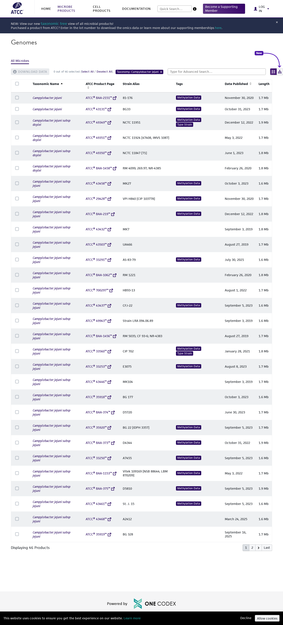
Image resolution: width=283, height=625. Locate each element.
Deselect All (104, 71)
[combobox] (174, 8)
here (218, 28)
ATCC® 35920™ (98, 427)
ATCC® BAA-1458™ (101, 168)
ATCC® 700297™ (99, 290)
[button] (224, 9)
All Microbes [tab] (20, 61)
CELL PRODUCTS (102, 9)
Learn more (132, 618)
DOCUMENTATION (136, 9)
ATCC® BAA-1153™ (101, 473)
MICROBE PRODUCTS (66, 9)
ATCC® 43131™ (98, 109)
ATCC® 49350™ (98, 153)
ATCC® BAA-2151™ (101, 98)
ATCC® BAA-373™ (100, 443)
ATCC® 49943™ (98, 321)
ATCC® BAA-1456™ (101, 336)
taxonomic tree (54, 23)
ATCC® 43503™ (98, 244)
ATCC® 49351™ (98, 138)
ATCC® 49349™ (98, 122)
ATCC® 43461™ (98, 504)
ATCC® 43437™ (98, 305)
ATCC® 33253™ (98, 366)
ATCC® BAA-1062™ (101, 275)
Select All (88, 71)
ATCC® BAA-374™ (100, 412)
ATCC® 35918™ (98, 397)
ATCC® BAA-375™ (100, 488)
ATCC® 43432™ (98, 229)
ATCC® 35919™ (98, 534)
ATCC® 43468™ (98, 519)
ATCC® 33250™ (98, 458)
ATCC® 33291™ (98, 260)
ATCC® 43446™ (98, 382)
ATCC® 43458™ (98, 183)
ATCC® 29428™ (98, 199)
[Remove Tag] (161, 72)
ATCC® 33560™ (98, 351)
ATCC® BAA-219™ (100, 214)
